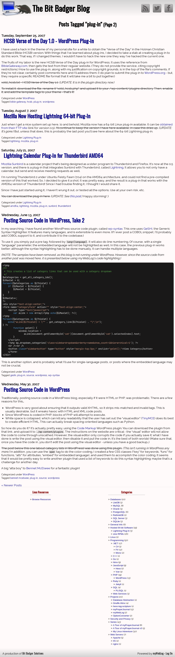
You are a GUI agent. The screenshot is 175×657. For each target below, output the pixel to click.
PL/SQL (119, 590)
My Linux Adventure (122, 631)
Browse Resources (41, 499)
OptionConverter (121, 615)
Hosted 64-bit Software (121, 527)
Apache (116, 637)
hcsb (29, 101)
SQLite (116, 521)
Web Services (120, 593)
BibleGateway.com (14, 66)
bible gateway (18, 101)
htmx (115, 562)
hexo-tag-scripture (122, 606)
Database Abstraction (123, 600)
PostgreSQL (119, 512)
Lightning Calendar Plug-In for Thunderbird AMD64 (53, 155)
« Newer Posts (11, 485)
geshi (13, 375)
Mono (118, 553)
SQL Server (118, 518)
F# (117, 549)
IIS (114, 641)
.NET (115, 543)
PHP (115, 575)
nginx (115, 644)
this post (75, 196)
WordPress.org (154, 72)
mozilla (25, 141)
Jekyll (118, 584)
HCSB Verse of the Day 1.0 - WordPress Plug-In (49, 41)
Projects (114, 597)
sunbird (52, 205)
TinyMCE (148, 418)
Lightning (116, 167)
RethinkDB (118, 515)
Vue (117, 571)
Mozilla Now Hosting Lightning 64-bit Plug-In (47, 116)
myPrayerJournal (121, 609)
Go (114, 559)
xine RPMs (118, 534)
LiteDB (116, 502)
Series (113, 622)
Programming (117, 540)
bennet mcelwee (19, 477)
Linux (113, 537)
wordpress (48, 101)
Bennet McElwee (38, 468)
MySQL (116, 505)
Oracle (116, 509)
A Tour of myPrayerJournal (126, 625)
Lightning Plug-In (32, 137)
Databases (115, 499)
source (30, 375)
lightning (15, 141)
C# (117, 546)
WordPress (29, 98)
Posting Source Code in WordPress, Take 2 (44, 220)
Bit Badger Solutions (32, 653)
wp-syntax (115, 228)
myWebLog (118, 612)
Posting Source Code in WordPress (37, 389)
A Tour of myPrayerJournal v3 (127, 628)
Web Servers (116, 634)
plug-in (37, 101)
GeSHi (147, 228)
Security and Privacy (120, 619)
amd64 (14, 205)
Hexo (118, 568)
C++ (115, 556)
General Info (116, 524)
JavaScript (118, 565)
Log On (169, 653)
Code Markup (86, 428)
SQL (115, 587)
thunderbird (64, 205)
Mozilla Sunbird (12, 164)
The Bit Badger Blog (61, 8)
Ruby (115, 581)
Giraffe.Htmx (119, 603)
